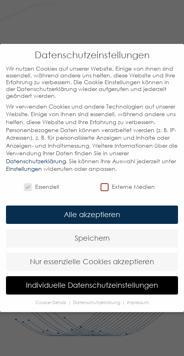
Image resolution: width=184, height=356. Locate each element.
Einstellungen (24, 168)
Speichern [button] (92, 238)
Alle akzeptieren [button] (92, 214)
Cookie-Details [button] (51, 302)
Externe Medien (128, 186)
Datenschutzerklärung (36, 161)
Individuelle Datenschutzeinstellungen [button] (92, 285)
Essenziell (41, 186)
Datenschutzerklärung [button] (97, 302)
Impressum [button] (138, 302)
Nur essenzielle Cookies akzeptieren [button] (92, 261)
